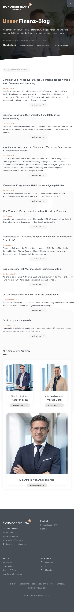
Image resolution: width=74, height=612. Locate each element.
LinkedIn (46, 570)
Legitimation (8, 566)
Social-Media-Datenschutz (42, 584)
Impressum (61, 584)
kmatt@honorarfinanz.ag (15, 544)
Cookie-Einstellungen (37, 588)
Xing (44, 566)
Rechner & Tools (9, 570)
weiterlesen (36, 105)
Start (8, 69)
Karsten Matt (18, 405)
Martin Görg (53, 405)
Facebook (47, 562)
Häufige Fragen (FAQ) (49, 525)
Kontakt (43, 529)
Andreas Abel (35, 485)
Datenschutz (24, 584)
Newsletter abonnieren (12, 574)
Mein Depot (7, 562)
